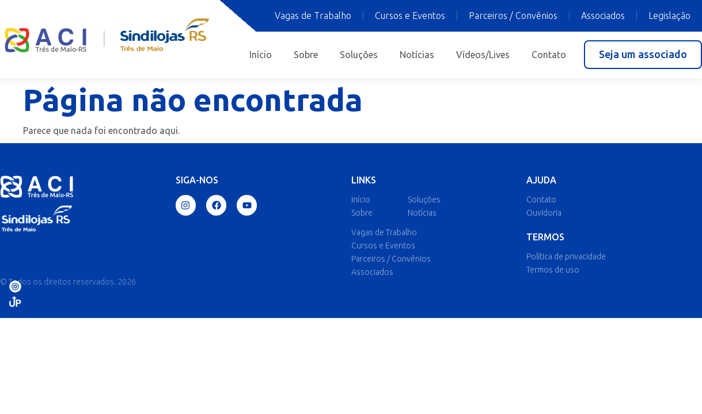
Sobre (306, 54)
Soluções (359, 54)
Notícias (417, 54)
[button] (643, 54)
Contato (549, 54)
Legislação (669, 15)
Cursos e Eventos (410, 15)
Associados (603, 15)
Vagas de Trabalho (313, 15)
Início (260, 54)
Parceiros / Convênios (513, 15)
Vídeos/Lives (483, 54)
